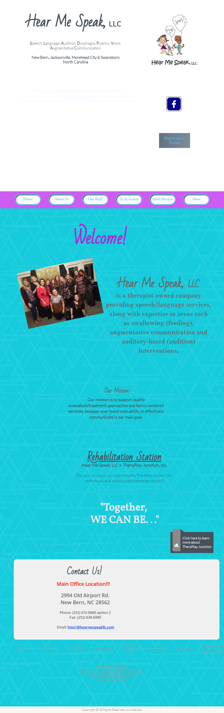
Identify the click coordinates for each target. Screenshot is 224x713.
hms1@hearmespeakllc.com (91, 627)
